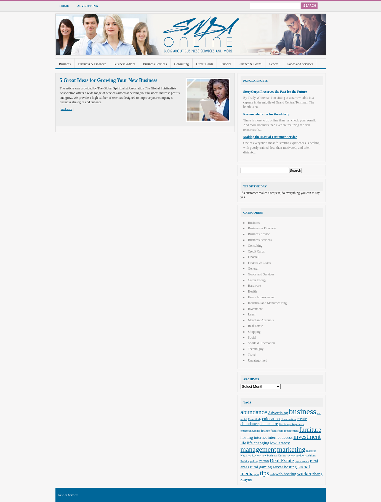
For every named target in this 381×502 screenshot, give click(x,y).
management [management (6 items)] (258, 449)
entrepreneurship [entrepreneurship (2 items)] (250, 430)
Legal (251, 314)
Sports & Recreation (261, 343)
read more (66, 109)
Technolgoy (255, 349)
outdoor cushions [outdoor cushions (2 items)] (305, 455)
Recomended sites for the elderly (266, 114)
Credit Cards (204, 64)
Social (252, 337)
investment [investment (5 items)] (307, 436)
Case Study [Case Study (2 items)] (254, 419)
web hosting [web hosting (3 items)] (285, 473)
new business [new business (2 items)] (269, 455)
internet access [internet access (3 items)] (280, 437)
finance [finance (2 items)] (265, 430)
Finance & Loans (250, 64)
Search (309, 5)
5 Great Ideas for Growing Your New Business (109, 80)
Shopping (254, 332)
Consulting (181, 64)
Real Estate (255, 326)
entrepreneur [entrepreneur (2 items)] (296, 424)
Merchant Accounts (261, 320)
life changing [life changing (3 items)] (258, 442)
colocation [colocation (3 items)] (271, 418)
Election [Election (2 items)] (284, 424)
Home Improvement (261, 297)
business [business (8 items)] (302, 411)
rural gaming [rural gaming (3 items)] (261, 466)
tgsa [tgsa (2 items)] (256, 474)
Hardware (254, 286)
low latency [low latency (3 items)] (280, 442)
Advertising (87, 5)
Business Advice (125, 64)
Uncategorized (257, 360)
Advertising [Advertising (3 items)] (278, 412)
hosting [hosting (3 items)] (247, 437)
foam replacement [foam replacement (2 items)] (288, 430)
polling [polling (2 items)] (254, 461)
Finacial (225, 64)
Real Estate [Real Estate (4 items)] (282, 460)
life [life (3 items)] (243, 442)
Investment (255, 309)
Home (64, 5)
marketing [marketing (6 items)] (291, 449)
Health (252, 291)
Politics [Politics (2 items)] (245, 461)
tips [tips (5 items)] (264, 473)
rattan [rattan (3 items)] (264, 460)
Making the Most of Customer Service (270, 137)
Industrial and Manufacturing (267, 303)
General (274, 64)
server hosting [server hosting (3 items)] (285, 466)
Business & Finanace (92, 64)
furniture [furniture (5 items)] (310, 429)
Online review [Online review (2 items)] (286, 455)
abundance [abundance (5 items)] (254, 412)
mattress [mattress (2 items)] (311, 450)
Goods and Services (300, 64)
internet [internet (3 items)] (260, 437)
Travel (252, 355)
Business (65, 64)
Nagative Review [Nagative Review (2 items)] (251, 455)
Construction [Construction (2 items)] (288, 419)
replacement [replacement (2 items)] (302, 461)
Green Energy (257, 280)
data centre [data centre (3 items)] (268, 423)
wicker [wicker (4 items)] (304, 473)
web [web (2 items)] (272, 474)
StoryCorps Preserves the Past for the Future (275, 92)
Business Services (155, 64)
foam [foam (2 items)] (273, 430)
